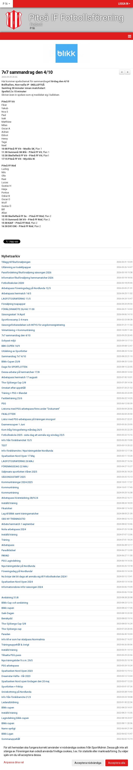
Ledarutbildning (9, 702)
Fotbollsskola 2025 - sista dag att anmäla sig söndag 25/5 (32, 435)
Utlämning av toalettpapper (16, 267)
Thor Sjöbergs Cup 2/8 (13, 382)
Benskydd (6, 618)
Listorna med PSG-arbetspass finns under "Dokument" (30, 408)
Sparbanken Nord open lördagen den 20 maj (25, 681)
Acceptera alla (116, 762)
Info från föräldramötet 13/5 (16, 440)
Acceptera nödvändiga (88, 762)
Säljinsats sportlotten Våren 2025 (19, 471)
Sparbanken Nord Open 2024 (17, 581)
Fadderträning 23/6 (11, 398)
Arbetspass (7, 545)
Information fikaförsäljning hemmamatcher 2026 (27, 277)
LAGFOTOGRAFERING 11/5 (15, 298)
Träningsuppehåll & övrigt (15, 644)
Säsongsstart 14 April (13, 314)
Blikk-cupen (7, 723)
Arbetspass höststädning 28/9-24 (19, 497)
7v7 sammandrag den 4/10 (27, 72)
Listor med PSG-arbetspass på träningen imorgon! (28, 419)
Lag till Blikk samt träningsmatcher (19, 513)
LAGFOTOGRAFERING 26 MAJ (17, 461)
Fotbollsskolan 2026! (12, 283)
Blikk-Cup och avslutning (14, 602)
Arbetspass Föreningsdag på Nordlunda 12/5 (26, 288)
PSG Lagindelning (11, 560)
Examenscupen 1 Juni (13, 424)
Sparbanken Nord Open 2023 (17, 670)
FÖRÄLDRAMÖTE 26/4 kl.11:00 (17, 309)
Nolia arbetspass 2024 (13, 529)
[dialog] (66, 755)
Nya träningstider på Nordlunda (18, 566)
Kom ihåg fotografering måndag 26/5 (21, 429)
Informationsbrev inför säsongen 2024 (22, 587)
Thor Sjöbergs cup (11, 629)
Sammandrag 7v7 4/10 (13, 356)
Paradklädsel (8, 550)
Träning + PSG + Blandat (14, 393)
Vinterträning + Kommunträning (18, 330)
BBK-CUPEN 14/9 (10, 345)
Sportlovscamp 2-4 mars (14, 319)
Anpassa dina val (14, 762)
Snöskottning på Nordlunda (16, 691)
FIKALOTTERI (8, 414)
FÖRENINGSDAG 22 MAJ (14, 466)
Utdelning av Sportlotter (14, 351)
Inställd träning (9, 503)
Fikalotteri (6, 508)
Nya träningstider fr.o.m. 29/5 (17, 660)
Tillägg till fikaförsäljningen (15, 262)
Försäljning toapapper (13, 304)
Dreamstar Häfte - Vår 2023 (15, 676)
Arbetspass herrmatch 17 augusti (19, 377)
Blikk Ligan (7, 733)
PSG (3, 403)
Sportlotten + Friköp (12, 686)
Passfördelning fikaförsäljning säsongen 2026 (26, 272)
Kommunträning (10, 487)
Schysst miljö (8, 340)
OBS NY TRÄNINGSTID (13, 518)
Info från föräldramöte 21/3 (16, 697)
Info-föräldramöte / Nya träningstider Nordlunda (27, 450)
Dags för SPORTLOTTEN (14, 366)
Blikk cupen (7, 608)
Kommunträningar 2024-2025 (17, 482)
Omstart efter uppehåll (13, 387)
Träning (5, 539)
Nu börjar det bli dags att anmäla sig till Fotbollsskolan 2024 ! (34, 576)
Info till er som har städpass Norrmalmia (23, 639)
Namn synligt (8, 728)
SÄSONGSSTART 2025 (13, 477)
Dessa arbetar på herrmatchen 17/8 (20, 372)
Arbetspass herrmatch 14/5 (16, 293)
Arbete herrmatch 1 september (17, 524)
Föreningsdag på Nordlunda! (17, 571)
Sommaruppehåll (10, 739)
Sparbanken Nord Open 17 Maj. (18, 456)
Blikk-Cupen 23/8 (10, 361)
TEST (4, 445)
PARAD (5, 555)
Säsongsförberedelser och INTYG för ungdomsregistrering (33, 325)
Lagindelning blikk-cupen (15, 718)
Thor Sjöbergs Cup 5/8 (13, 623)
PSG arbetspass (10, 665)
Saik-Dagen (7, 613)
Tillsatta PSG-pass (11, 655)
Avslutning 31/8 (9, 597)
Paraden (5, 634)
